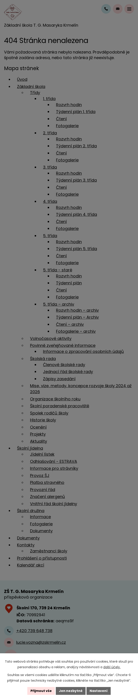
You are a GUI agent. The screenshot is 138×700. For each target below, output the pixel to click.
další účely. (112, 667)
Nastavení (99, 691)
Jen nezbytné (70, 691)
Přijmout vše (41, 691)
